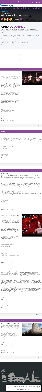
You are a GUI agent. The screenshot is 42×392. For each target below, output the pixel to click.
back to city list (38, 122)
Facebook (21, 374)
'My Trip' (37, 34)
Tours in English (31, 2)
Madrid (11, 53)
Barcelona (30, 53)
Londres (29, 58)
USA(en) (39, 2)
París (11, 58)
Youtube (21, 381)
